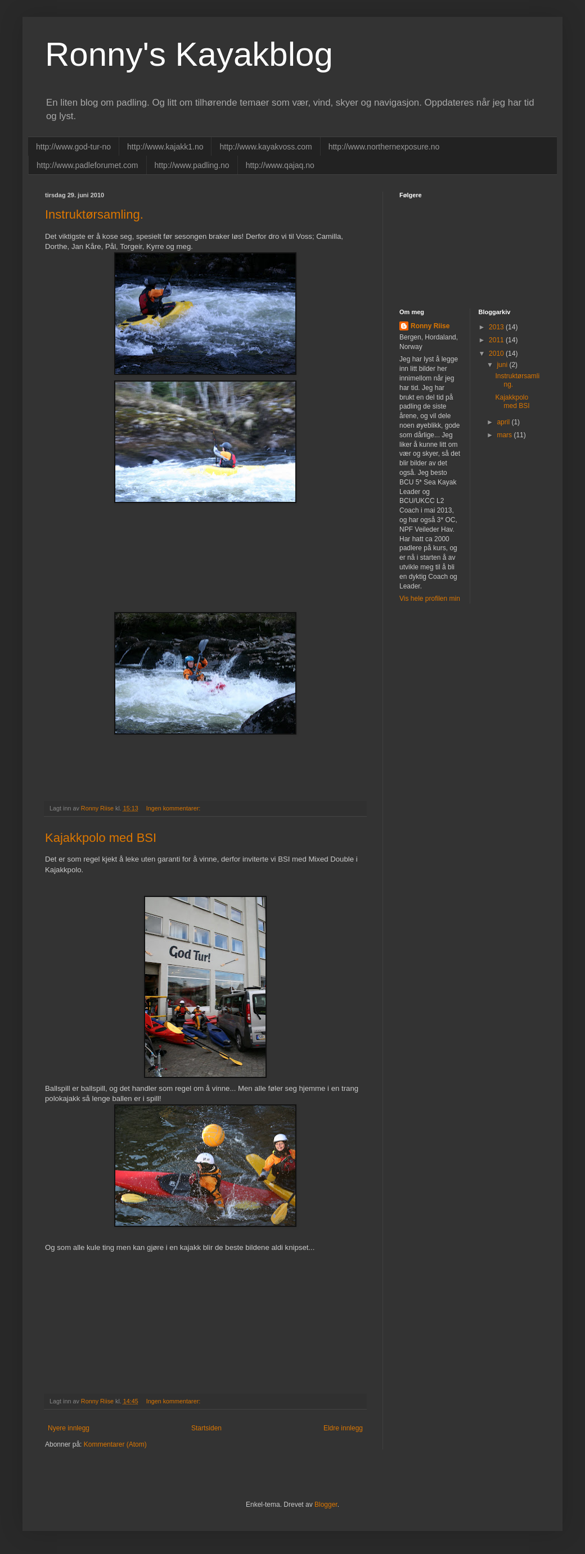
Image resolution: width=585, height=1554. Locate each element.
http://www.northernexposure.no (384, 146)
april (504, 422)
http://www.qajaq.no (280, 165)
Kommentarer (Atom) (115, 1444)
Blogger (326, 1504)
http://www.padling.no (192, 165)
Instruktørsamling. (94, 214)
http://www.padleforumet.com (87, 165)
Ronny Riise (430, 326)
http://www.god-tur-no (73, 146)
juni (503, 365)
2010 (497, 353)
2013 (497, 327)
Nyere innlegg (68, 1428)
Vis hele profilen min (429, 598)
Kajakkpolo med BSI (100, 838)
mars (505, 435)
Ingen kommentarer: (174, 808)
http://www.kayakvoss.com (265, 146)
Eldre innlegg (343, 1428)
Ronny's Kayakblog (189, 54)
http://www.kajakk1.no (165, 146)
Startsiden (206, 1428)
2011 (497, 340)
